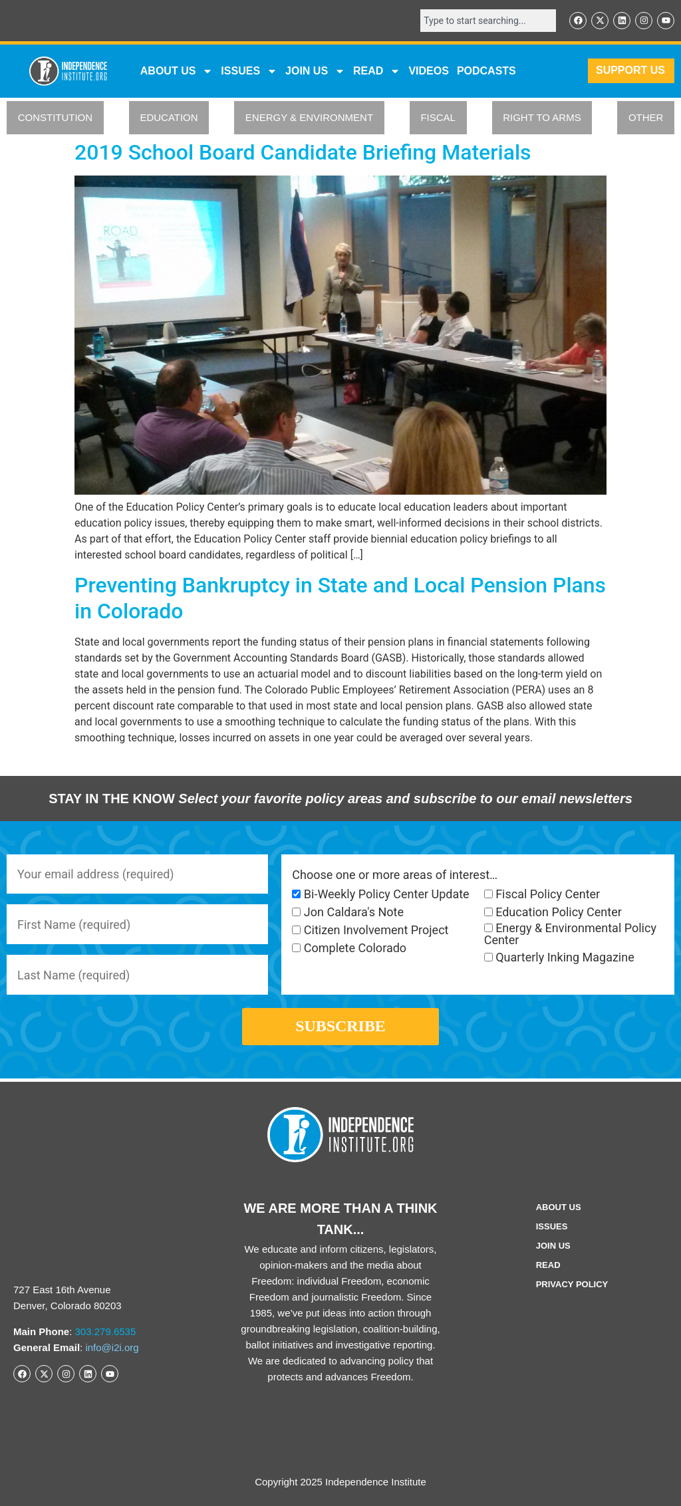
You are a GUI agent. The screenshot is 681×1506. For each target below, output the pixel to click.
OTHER (646, 118)
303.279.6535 (105, 1331)
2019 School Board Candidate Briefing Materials (302, 152)
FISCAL (438, 118)
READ (376, 71)
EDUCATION (169, 118)
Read (548, 1266)
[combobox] (488, 20)
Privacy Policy (572, 1285)
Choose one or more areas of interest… (394, 875)
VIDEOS (428, 70)
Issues (249, 71)
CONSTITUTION (55, 118)
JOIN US (315, 71)
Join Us (553, 1246)
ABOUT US (176, 71)
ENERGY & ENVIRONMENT (309, 118)
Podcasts (486, 70)
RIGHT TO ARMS (542, 118)
